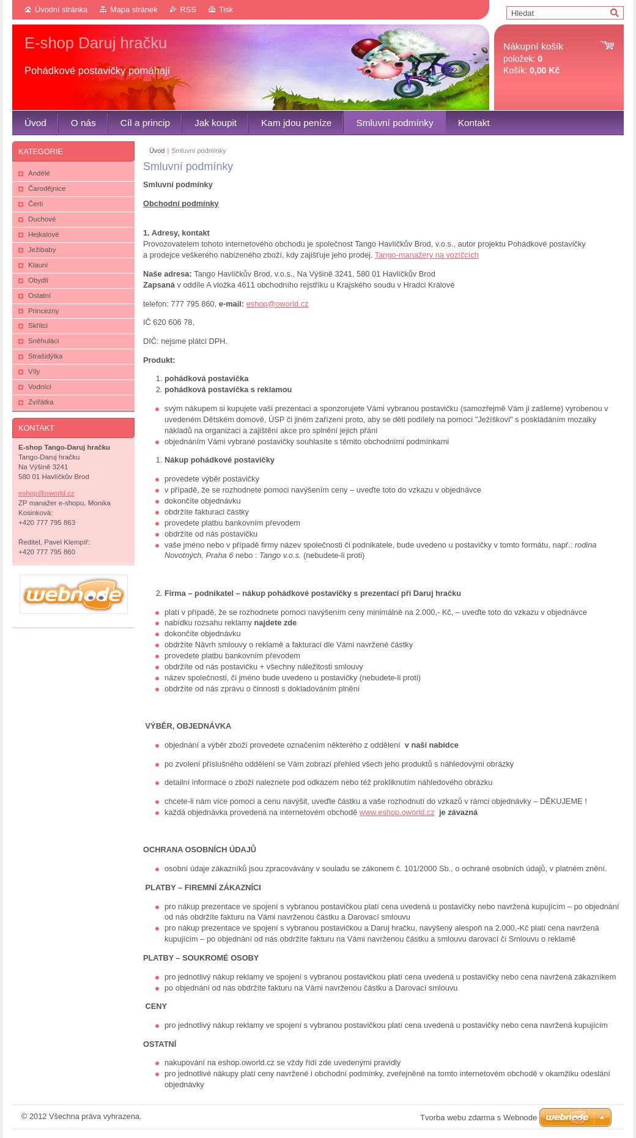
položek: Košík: (533, 58)
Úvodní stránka (61, 9)
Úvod (157, 150)
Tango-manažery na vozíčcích (427, 254)
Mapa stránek (134, 9)
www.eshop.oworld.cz (397, 812)
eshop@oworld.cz (277, 303)
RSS (188, 9)
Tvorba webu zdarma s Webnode (478, 1117)
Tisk (226, 9)
